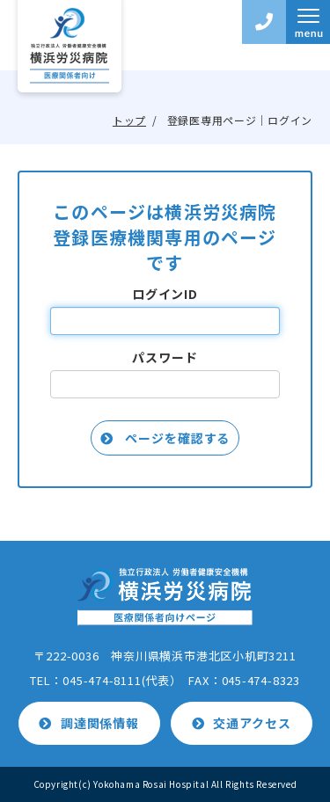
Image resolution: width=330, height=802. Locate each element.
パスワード (164, 357)
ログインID (165, 294)
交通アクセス (251, 723)
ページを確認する (176, 438)
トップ (129, 120)
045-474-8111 (101, 680)
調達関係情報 (100, 723)
